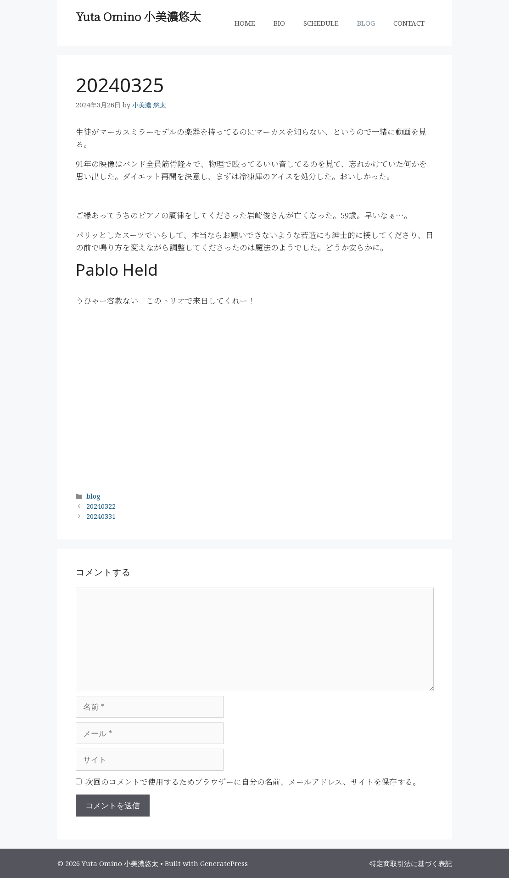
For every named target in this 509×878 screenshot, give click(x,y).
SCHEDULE (321, 23)
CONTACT (409, 23)
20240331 (101, 516)
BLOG (366, 23)
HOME (245, 23)
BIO (279, 23)
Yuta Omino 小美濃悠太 (138, 16)
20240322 (101, 506)
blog (93, 496)
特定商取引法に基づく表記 (410, 863)
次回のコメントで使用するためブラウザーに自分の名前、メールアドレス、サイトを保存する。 (252, 781)
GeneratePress (224, 863)
